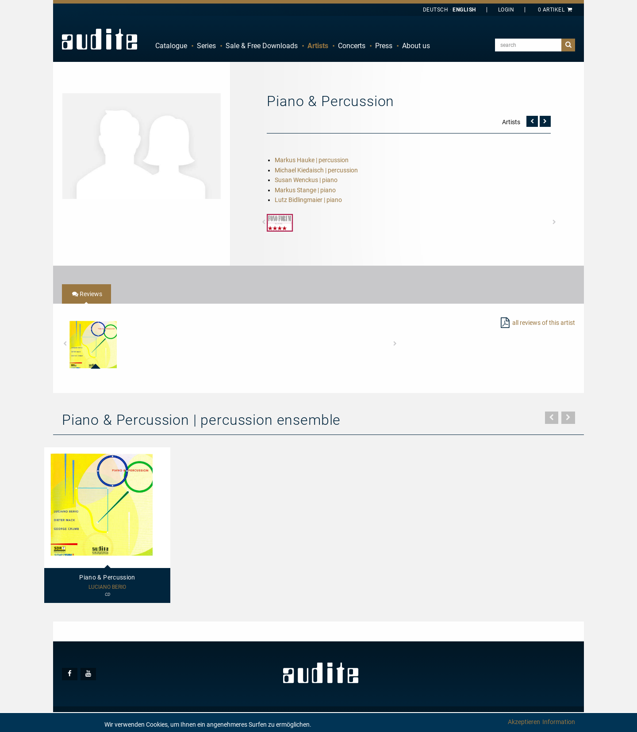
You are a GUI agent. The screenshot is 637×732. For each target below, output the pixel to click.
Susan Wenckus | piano (306, 179)
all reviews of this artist (543, 322)
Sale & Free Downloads (262, 46)
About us (416, 46)
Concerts (351, 46)
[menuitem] (171, 46)
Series (206, 46)
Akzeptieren (524, 721)
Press (383, 46)
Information (558, 721)
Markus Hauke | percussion (312, 160)
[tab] (86, 294)
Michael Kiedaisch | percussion (316, 170)
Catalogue (171, 46)
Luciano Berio (107, 587)
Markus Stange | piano (305, 190)
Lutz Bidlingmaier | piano (308, 199)
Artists (317, 46)
